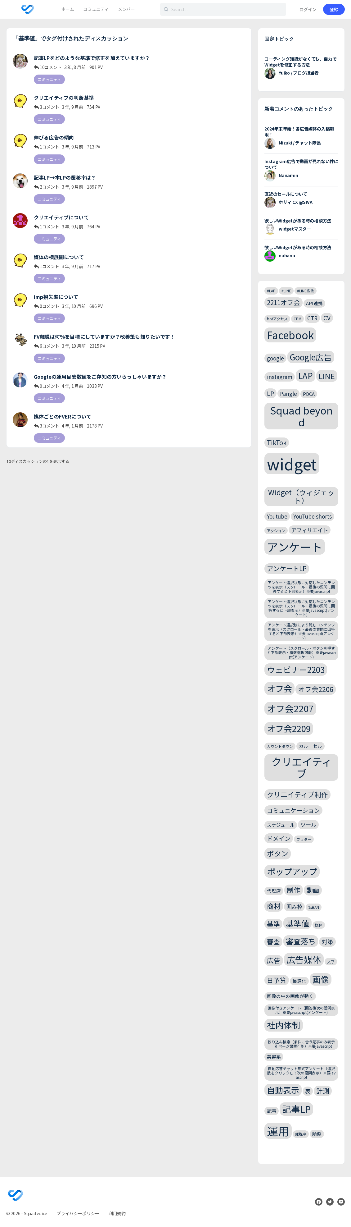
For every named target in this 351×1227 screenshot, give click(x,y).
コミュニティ (49, 79)
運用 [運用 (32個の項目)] (278, 1131)
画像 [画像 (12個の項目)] (320, 979)
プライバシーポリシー (77, 1213)
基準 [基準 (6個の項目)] (273, 923)
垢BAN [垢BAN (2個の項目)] (313, 907)
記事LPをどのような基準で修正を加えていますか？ (92, 58)
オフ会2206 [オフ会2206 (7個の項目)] (315, 689)
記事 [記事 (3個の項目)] (271, 1110)
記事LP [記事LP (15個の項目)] (296, 1108)
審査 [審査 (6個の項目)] (273, 941)
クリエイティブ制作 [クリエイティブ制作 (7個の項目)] (297, 794)
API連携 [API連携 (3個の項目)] (314, 303)
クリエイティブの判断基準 (64, 98)
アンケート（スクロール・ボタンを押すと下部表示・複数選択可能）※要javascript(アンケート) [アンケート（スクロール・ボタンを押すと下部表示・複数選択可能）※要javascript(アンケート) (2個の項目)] (301, 652)
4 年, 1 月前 (72, 386)
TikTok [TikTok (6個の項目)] (276, 442)
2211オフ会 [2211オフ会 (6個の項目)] (283, 302)
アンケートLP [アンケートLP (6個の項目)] (287, 568)
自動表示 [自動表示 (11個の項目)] (283, 1090)
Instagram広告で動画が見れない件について (301, 164)
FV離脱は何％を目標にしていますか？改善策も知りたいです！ (104, 337)
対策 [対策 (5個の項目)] (327, 941)
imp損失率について (56, 297)
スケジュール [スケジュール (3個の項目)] (281, 825)
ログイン (308, 9)
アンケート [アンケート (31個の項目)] (294, 547)
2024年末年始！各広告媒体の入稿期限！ (299, 132)
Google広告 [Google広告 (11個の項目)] (311, 357)
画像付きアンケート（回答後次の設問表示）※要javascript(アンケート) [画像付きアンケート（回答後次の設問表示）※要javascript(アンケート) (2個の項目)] (301, 1010)
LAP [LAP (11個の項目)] (305, 375)
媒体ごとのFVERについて (62, 416)
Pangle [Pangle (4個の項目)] (288, 393)
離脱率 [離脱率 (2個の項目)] (300, 1134)
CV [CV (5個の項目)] (327, 318)
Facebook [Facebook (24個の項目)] (290, 334)
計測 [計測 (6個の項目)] (322, 1090)
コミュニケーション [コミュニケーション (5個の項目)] (293, 810)
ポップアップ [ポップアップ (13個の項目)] (292, 871)
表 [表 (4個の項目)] (307, 1091)
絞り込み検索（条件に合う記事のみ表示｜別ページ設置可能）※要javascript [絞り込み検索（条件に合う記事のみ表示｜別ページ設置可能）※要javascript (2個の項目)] (301, 1044)
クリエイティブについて (61, 217)
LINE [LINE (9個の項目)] (327, 375)
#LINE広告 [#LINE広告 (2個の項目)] (305, 290)
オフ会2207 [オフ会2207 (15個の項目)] (290, 708)
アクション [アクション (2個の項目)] (276, 530)
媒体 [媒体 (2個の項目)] (318, 924)
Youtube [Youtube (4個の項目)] (277, 516)
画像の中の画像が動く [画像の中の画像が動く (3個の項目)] (290, 996)
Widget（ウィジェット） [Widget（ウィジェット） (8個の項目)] (301, 496)
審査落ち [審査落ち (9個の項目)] (301, 941)
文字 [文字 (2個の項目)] (331, 961)
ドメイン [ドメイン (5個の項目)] (278, 838)
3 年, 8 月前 (75, 67)
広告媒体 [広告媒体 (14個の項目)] (303, 959)
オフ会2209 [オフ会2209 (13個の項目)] (289, 728)
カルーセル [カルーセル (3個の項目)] (310, 746)
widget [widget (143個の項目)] (292, 463)
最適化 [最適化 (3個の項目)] (299, 980)
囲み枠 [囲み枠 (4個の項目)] (294, 906)
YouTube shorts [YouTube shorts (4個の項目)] (312, 516)
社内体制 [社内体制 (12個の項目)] (283, 1025)
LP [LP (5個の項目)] (270, 393)
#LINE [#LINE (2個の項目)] (286, 290)
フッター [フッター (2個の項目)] (303, 839)
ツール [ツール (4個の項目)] (308, 824)
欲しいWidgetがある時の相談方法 (297, 220)
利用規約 (117, 1213)
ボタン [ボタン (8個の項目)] (277, 853)
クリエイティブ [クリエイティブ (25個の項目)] (301, 767)
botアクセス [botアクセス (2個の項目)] (277, 318)
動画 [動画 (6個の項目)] (312, 890)
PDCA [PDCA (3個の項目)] (309, 394)
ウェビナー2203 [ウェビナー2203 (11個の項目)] (296, 669)
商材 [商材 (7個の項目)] (274, 906)
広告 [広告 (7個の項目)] (274, 960)
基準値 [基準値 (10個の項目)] (297, 923)
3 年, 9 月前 (72, 107)
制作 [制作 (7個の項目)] (293, 890)
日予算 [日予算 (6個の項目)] (276, 980)
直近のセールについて (285, 194)
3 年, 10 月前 (74, 306)
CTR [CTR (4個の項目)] (312, 318)
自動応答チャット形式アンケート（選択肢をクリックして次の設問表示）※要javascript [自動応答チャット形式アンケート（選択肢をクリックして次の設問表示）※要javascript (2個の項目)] (301, 1073)
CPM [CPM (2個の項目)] (297, 318)
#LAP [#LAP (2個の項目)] (271, 290)
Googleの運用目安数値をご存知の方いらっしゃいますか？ (100, 377)
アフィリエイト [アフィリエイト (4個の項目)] (309, 530)
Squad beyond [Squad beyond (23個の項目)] (301, 416)
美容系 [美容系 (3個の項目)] (274, 1056)
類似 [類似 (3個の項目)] (317, 1133)
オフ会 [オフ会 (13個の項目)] (279, 688)
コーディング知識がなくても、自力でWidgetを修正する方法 (300, 62)
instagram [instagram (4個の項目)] (279, 377)
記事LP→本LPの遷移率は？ (65, 178)
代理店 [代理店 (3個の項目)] (274, 890)
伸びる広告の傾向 (54, 137)
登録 (334, 9)
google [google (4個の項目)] (275, 358)
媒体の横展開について (59, 257)
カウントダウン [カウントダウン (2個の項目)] (280, 746)
